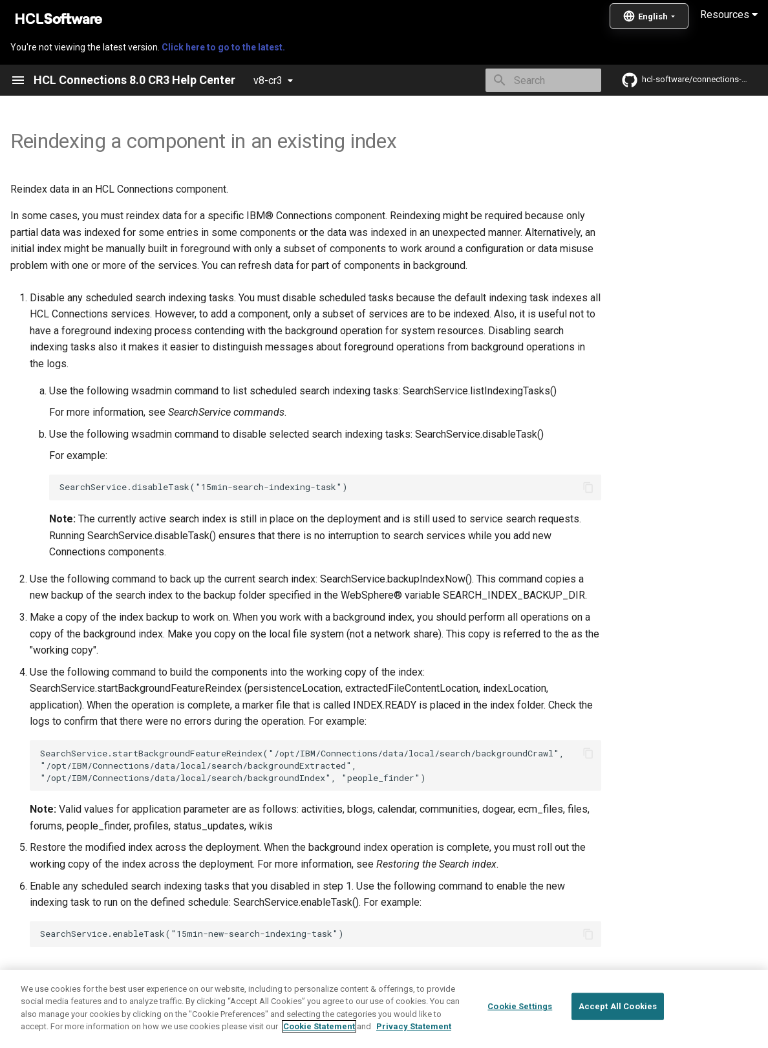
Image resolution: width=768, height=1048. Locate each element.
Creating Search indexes (129, 976)
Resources (729, 14)
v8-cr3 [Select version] (268, 80)
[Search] (525, 80)
